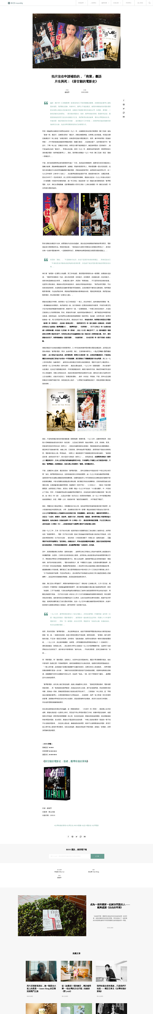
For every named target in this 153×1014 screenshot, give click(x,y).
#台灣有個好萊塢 (60, 825)
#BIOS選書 (77, 825)
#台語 (83, 825)
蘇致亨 (67, 92)
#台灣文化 (69, 825)
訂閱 (97, 856)
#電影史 (88, 825)
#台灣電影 (95, 825)
